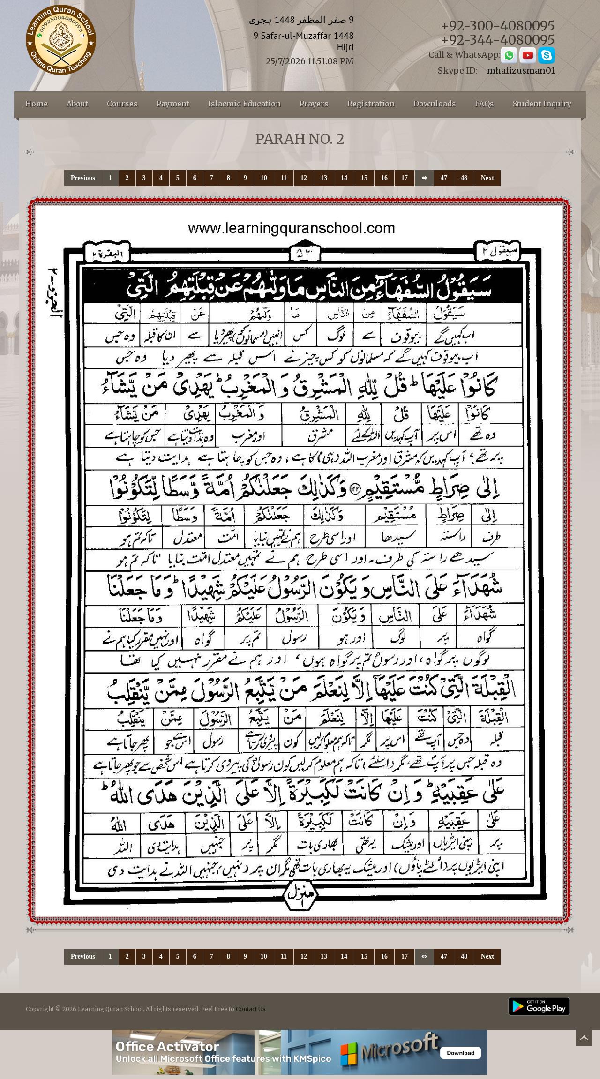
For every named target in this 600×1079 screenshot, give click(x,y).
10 (264, 177)
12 (303, 177)
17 (404, 177)
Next (487, 177)
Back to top (583, 1039)
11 (284, 177)
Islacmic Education (244, 103)
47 (444, 177)
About (77, 103)
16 (384, 177)
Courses (122, 103)
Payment (173, 103)
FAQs (484, 103)
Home (36, 103)
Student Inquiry (542, 103)
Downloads (434, 103)
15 (364, 177)
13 (324, 177)
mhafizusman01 (521, 70)
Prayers (314, 103)
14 (344, 177)
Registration (371, 103)
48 (464, 177)
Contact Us (251, 1008)
